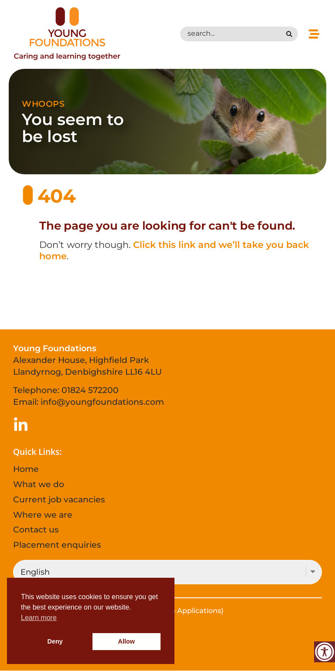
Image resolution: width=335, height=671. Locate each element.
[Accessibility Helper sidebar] (324, 651)
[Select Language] (167, 572)
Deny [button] (55, 641)
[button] (314, 33)
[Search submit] (291, 34)
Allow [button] (126, 641)
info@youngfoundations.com (102, 401)
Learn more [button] (39, 617)
